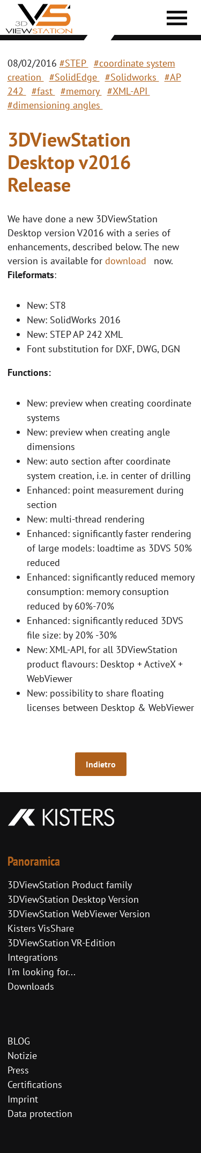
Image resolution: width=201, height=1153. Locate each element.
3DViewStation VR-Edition (61, 943)
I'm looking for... (42, 972)
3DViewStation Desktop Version (73, 899)
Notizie (22, 1055)
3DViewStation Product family (70, 885)
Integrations (33, 957)
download (125, 261)
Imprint (23, 1099)
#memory (81, 91)
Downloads (31, 986)
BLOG (19, 1041)
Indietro (101, 764)
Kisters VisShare (41, 928)
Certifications (35, 1084)
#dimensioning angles (55, 105)
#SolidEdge (74, 77)
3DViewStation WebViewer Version (79, 914)
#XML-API (128, 91)
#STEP (73, 63)
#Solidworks (132, 77)
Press (18, 1070)
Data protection (40, 1113)
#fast (43, 91)
